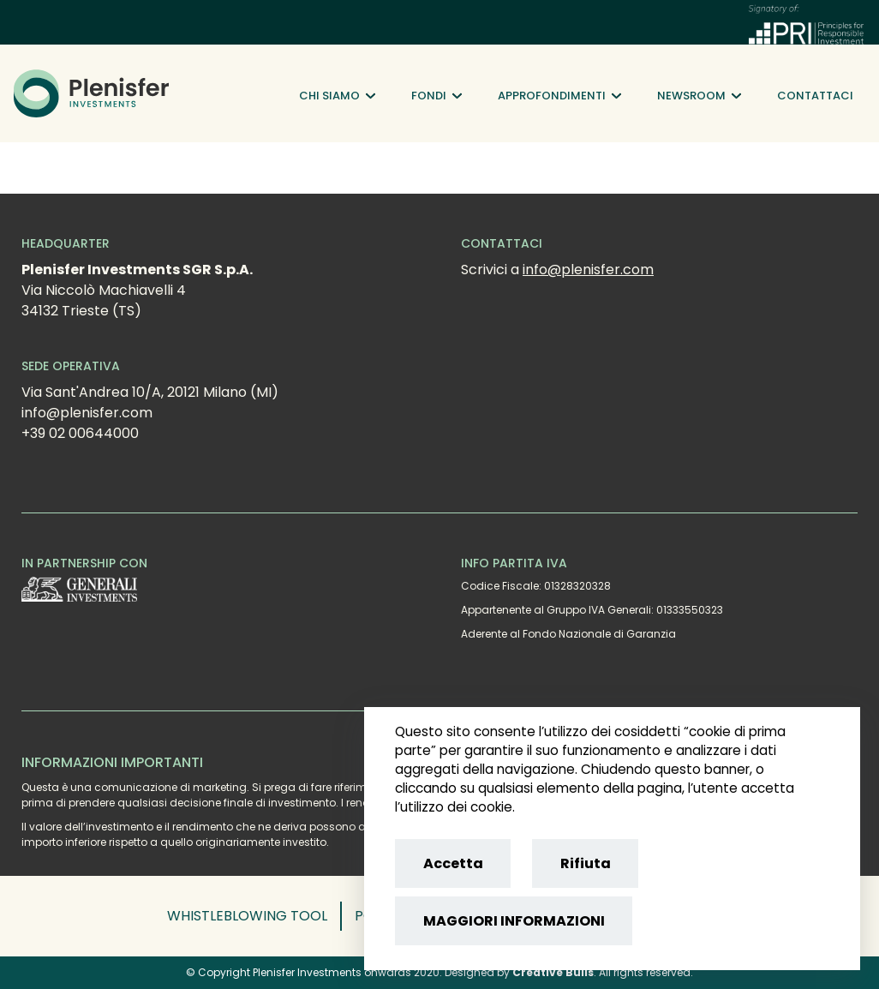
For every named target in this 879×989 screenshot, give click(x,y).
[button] (254, 916)
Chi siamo (337, 96)
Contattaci (815, 95)
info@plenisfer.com (588, 269)
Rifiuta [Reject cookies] (585, 863)
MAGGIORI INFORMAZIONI (514, 921)
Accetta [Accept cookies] (453, 863)
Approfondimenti (559, 96)
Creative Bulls (553, 972)
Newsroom (699, 96)
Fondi (436, 96)
